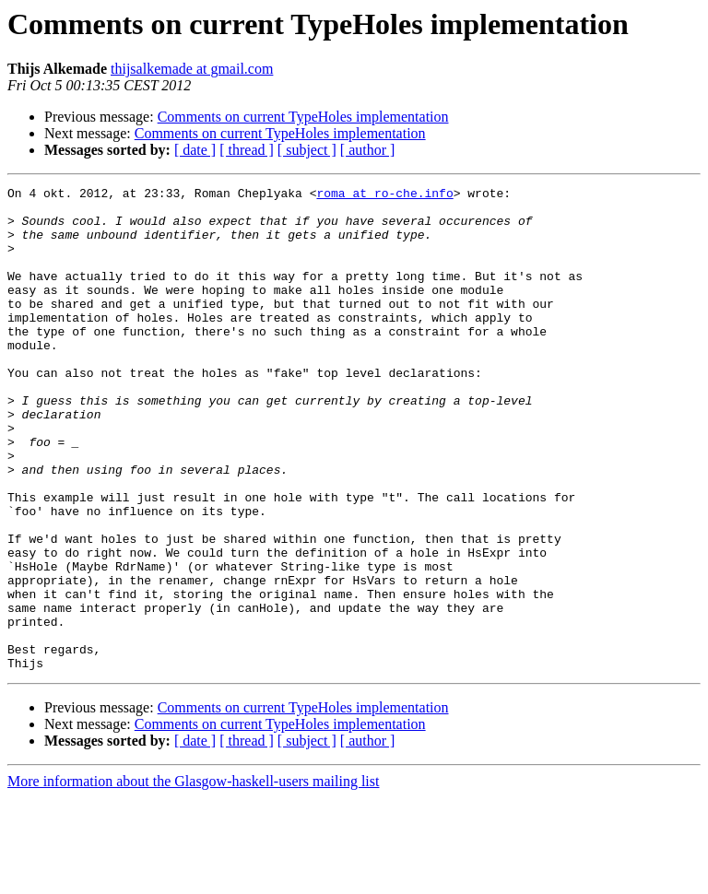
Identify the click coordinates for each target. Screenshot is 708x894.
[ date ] (195, 150)
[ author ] (367, 150)
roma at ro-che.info (384, 195)
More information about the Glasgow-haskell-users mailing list (193, 878)
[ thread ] (246, 150)
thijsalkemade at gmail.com (192, 68)
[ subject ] (306, 150)
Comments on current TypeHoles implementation (303, 116)
